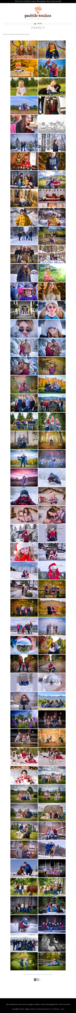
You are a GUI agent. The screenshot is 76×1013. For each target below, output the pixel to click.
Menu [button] (39, 24)
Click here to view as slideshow (38, 974)
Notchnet (67, 1004)
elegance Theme (30, 1009)
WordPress (55, 1009)
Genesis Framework (44, 1009)
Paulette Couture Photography (38, 13)
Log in (62, 1009)
